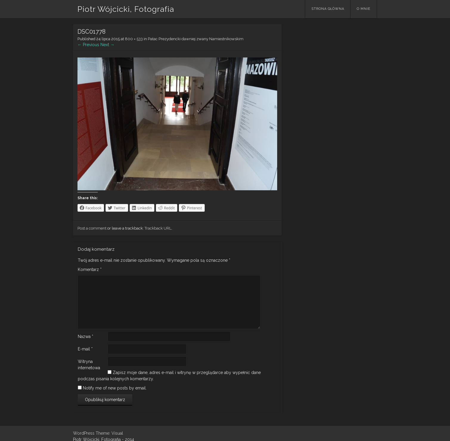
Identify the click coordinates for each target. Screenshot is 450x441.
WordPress (83, 433)
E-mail (85, 349)
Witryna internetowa (89, 364)
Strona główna (327, 9)
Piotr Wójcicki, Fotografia (125, 9)
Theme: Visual (109, 433)
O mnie (363, 9)
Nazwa (85, 336)
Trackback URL (158, 228)
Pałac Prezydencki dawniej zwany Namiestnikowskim (195, 39)
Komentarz (90, 269)
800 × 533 (134, 39)
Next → (107, 44)
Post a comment (91, 228)
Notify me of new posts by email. (115, 388)
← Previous (88, 44)
